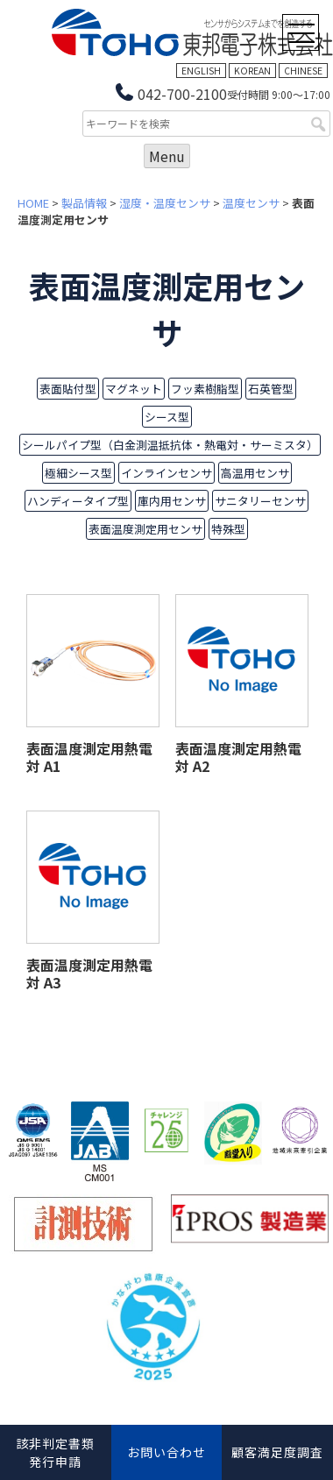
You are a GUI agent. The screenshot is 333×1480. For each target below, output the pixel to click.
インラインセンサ (166, 472)
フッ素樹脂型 (205, 388)
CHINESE (303, 70)
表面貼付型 (67, 388)
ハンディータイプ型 (78, 500)
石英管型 (271, 388)
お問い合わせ (166, 1452)
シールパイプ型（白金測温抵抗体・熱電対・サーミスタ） (170, 444)
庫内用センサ (172, 500)
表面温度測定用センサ (145, 528)
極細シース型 (78, 472)
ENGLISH (201, 70)
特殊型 (228, 528)
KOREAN (252, 70)
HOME (33, 203)
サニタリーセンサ (260, 500)
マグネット (133, 388)
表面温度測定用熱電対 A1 (89, 757)
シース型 (167, 416)
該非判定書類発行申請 (55, 1452)
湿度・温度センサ (164, 203)
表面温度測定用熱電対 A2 (238, 757)
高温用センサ (255, 472)
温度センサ (251, 203)
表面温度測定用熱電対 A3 (89, 973)
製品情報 (84, 203)
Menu (167, 155)
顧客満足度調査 (277, 1452)
